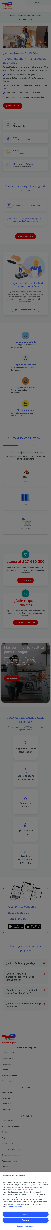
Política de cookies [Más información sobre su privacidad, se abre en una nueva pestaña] (16, 1207)
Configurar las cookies (25, 1226)
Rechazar (25, 1220)
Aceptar (26, 1214)
